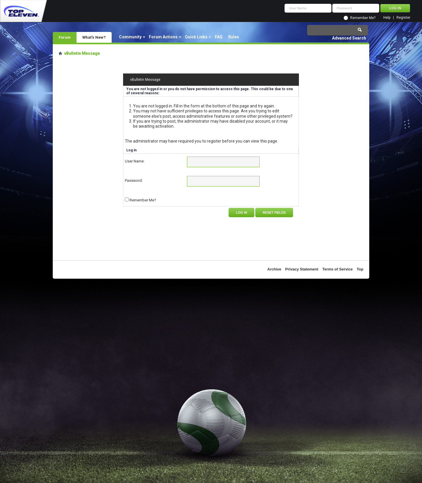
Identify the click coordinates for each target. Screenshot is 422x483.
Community (130, 37)
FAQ (218, 37)
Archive (274, 269)
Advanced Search (349, 38)
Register (403, 17)
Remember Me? (362, 18)
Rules (233, 37)
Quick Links (196, 37)
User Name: (134, 161)
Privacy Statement (301, 269)
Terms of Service (337, 269)
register (214, 141)
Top (360, 269)
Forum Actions (163, 37)
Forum (65, 37)
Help (386, 17)
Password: (134, 180)
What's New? (94, 37)
